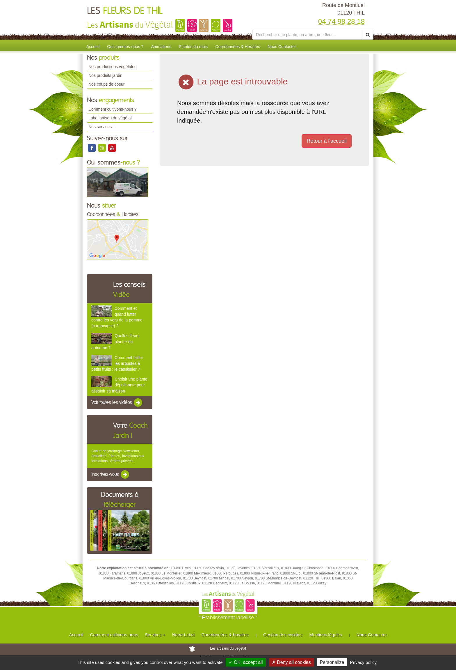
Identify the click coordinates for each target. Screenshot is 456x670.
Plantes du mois (193, 46)
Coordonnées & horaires (225, 634)
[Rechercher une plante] (307, 35)
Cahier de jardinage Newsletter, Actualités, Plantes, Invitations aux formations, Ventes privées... (117, 456)
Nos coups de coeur (106, 84)
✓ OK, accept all (246, 662)
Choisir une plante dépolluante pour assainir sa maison (119, 385)
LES (125, 11)
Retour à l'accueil (327, 141)
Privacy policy (363, 662)
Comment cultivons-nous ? (112, 109)
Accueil (92, 46)
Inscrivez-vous (110, 475)
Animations (161, 46)
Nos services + (101, 126)
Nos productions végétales (112, 66)
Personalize (332, 662)
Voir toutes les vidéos (117, 403)
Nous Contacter (282, 46)
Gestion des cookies (282, 634)
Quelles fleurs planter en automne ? (115, 341)
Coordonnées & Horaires (237, 46)
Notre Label (183, 634)
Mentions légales (325, 634)
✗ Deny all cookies (291, 662)
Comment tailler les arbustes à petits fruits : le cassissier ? (117, 363)
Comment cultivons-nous (114, 634)
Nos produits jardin (105, 75)
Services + (155, 634)
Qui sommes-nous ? (125, 46)
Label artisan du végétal (110, 118)
